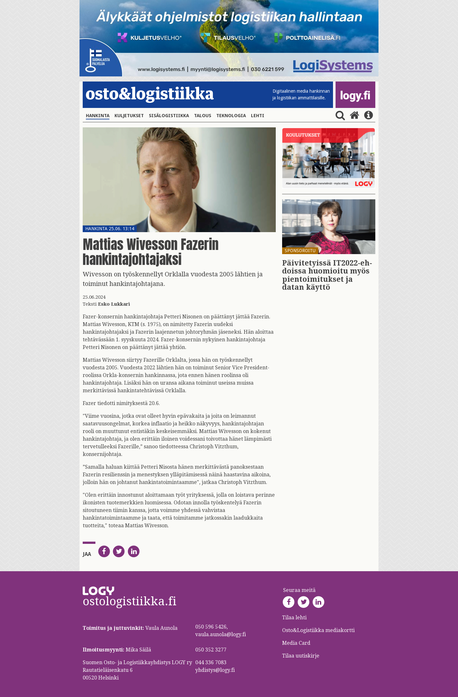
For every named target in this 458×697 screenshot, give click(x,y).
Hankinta (97, 115)
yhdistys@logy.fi (215, 670)
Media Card (297, 643)
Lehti (257, 115)
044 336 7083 (210, 662)
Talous (202, 115)
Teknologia (231, 115)
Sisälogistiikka (169, 115)
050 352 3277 (210, 650)
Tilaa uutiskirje (300, 656)
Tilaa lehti (294, 618)
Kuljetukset (129, 115)
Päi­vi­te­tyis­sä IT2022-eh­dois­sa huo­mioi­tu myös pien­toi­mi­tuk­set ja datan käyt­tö (327, 275)
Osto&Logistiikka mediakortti (318, 630)
